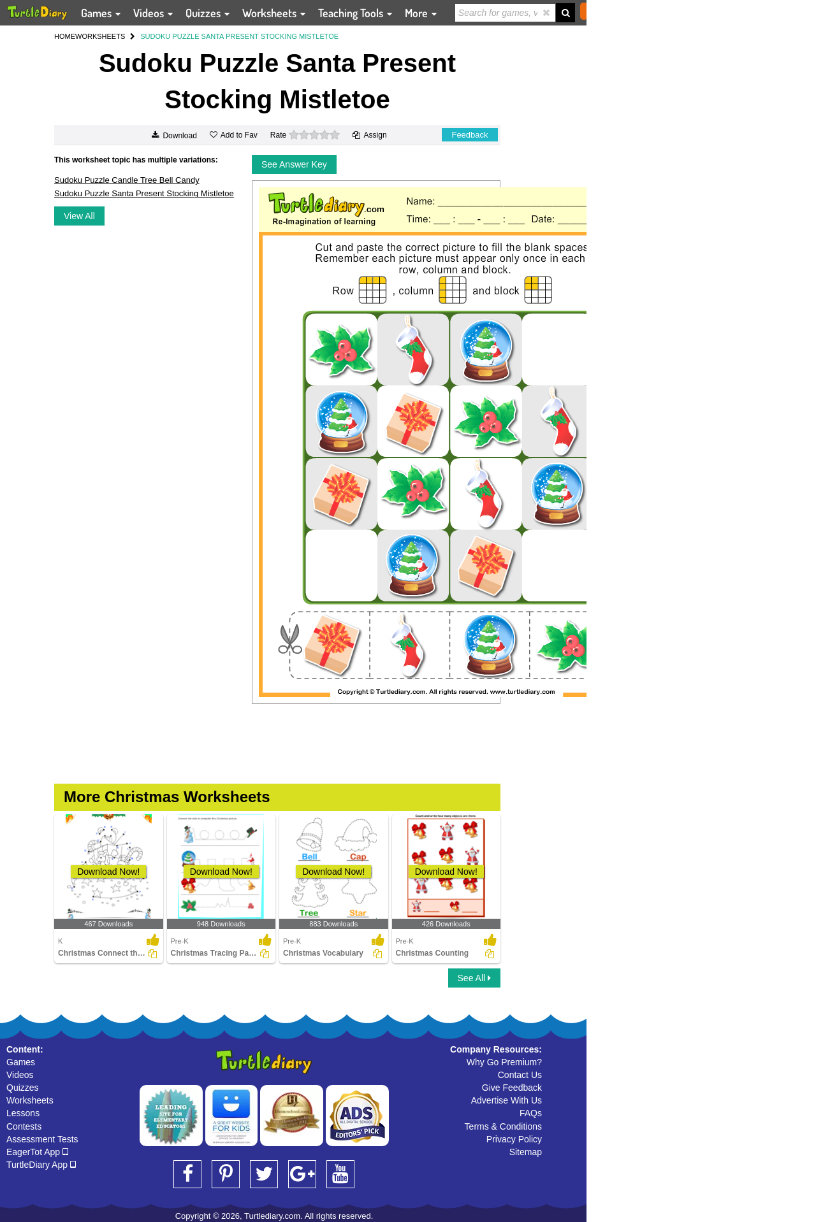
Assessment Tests (42, 1139)
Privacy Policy (514, 1139)
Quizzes (22, 1087)
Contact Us (520, 1075)
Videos (20, 1075)
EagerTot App (37, 1152)
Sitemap (525, 1152)
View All (79, 216)
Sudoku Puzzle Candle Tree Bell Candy (127, 180)
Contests (23, 1126)
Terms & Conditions (503, 1126)
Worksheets (30, 1100)
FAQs (531, 1113)
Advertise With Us (506, 1100)
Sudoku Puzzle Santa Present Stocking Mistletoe (144, 193)
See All (474, 978)
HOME (64, 36)
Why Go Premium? (504, 1062)
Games (20, 1062)
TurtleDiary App (41, 1165)
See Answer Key (294, 164)
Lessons (23, 1113)
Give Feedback (512, 1087)
